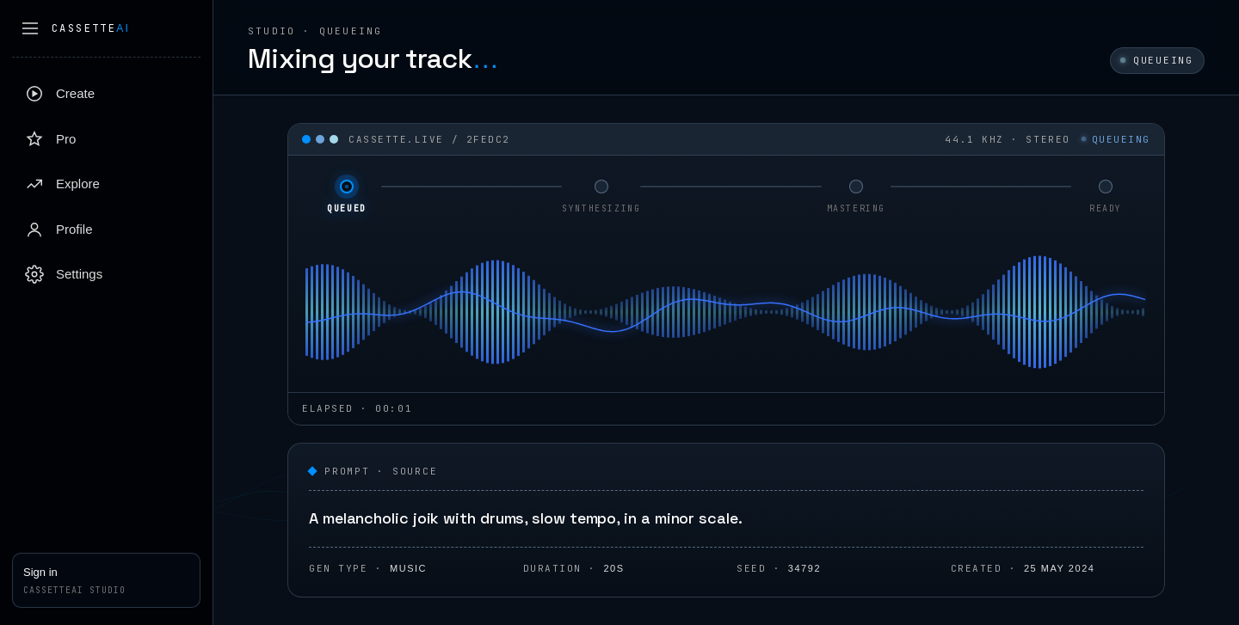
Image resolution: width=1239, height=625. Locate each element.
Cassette (91, 28)
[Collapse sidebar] (30, 28)
